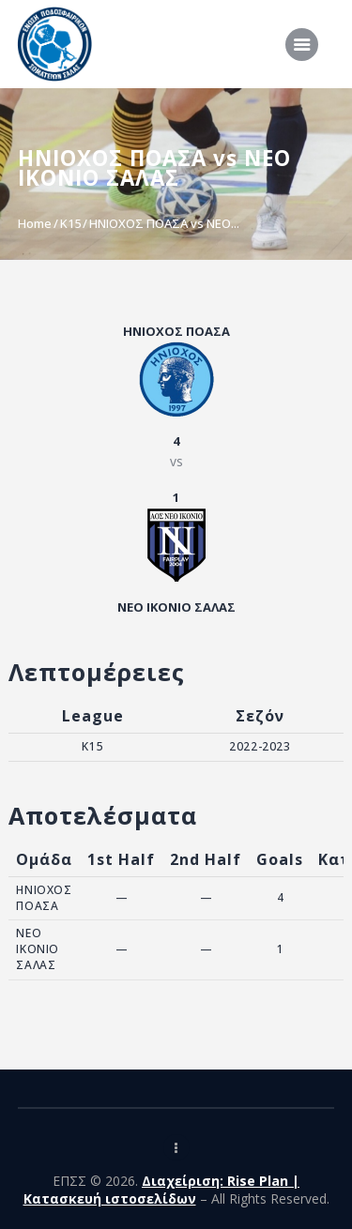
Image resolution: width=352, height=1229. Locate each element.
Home (35, 223)
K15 (70, 223)
